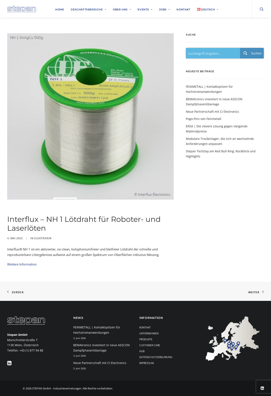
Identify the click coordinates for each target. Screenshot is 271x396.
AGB (142, 351)
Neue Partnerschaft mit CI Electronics (212, 112)
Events (145, 9)
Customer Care (149, 345)
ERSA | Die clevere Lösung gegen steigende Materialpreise (216, 128)
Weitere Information (22, 264)
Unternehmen (149, 333)
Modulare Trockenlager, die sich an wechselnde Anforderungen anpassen (220, 141)
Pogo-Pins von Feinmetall (203, 119)
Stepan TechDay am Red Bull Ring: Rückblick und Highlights (221, 153)
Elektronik (43, 238)
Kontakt (183, 9)
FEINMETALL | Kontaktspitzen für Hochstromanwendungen (209, 89)
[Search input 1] (213, 53)
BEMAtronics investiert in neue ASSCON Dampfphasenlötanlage (214, 101)
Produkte (145, 339)
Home (59, 9)
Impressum (146, 363)
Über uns (122, 9)
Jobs (164, 9)
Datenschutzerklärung (155, 357)
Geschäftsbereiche (88, 9)
